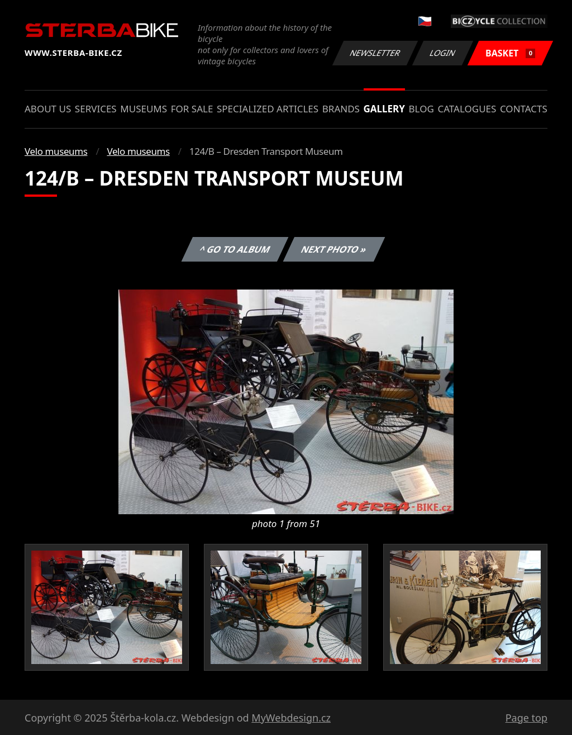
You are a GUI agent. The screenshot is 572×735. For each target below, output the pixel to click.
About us (48, 108)
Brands (341, 108)
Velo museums (56, 151)
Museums (143, 108)
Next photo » (334, 249)
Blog (421, 108)
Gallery (384, 108)
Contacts (523, 108)
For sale (192, 108)
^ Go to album (235, 249)
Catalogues (466, 108)
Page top (526, 717)
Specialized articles (267, 108)
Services (96, 108)
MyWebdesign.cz (291, 717)
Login (443, 53)
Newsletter (374, 53)
